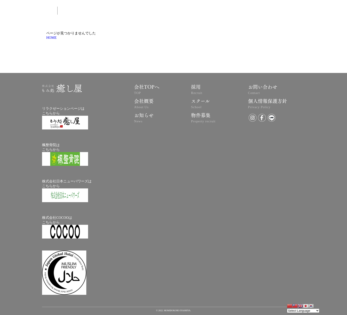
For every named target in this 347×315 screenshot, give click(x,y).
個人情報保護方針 (267, 104)
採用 (196, 90)
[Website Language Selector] (303, 311)
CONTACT (232, 11)
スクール (200, 104)
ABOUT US (162, 11)
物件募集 (203, 118)
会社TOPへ (146, 90)
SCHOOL (254, 11)
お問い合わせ (262, 90)
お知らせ (144, 118)
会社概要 (144, 104)
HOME (51, 37)
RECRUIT (311, 11)
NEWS (211, 11)
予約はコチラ (188, 11)
